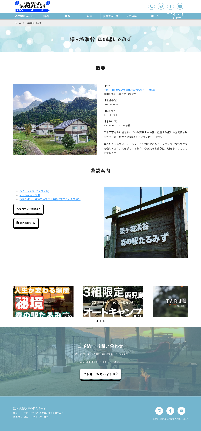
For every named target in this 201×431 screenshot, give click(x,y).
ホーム (155, 16)
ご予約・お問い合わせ (176, 16)
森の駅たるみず (24, 16)
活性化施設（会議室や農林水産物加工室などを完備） (50, 199)
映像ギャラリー (111, 16)
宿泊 (46, 16)
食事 (89, 16)
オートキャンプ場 (30, 195)
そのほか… (133, 16)
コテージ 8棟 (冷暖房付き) (34, 191)
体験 (67, 16)
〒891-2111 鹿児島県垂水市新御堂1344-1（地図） (131, 90)
